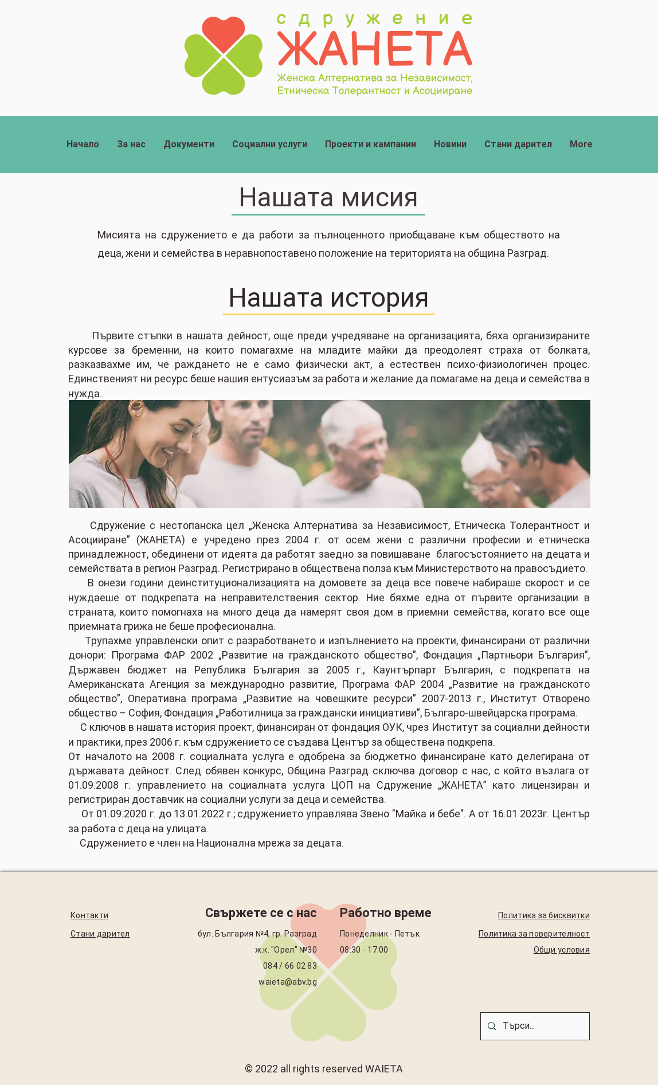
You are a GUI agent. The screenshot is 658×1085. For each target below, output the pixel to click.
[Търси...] (534, 1026)
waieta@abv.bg (287, 981)
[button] (131, 144)
